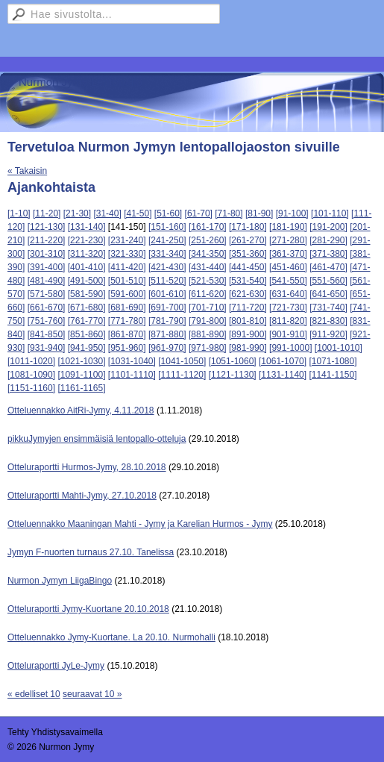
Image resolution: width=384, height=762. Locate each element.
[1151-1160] (31, 388)
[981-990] (248, 348)
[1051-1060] (232, 361)
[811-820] (288, 321)
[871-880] (167, 334)
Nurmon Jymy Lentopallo (80, 81)
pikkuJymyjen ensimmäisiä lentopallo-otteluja (96, 439)
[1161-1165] (81, 388)
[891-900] (248, 334)
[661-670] (47, 307)
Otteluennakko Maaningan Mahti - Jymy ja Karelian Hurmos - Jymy (139, 524)
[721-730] (288, 307)
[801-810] (248, 321)
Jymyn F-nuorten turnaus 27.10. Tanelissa (90, 552)
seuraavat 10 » (92, 694)
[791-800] (208, 321)
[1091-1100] (81, 374)
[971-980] (208, 348)
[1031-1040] (132, 361)
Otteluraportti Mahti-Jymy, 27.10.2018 (82, 495)
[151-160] (167, 227)
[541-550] (288, 280)
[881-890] (208, 334)
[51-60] (168, 213)
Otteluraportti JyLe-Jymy (55, 665)
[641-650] (328, 294)
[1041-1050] (182, 361)
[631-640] (288, 294)
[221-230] (87, 240)
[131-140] (87, 227)
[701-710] (208, 307)
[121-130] (47, 227)
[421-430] (167, 267)
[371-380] (328, 254)
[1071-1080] (332, 361)
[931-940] (47, 348)
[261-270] (248, 240)
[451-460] (288, 267)
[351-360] (248, 254)
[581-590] (87, 294)
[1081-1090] (31, 374)
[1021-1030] (81, 361)
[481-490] (47, 280)
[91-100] (292, 213)
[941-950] (87, 348)
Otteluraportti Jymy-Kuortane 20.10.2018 (88, 609)
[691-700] (167, 307)
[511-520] (167, 280)
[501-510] (127, 280)
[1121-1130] (232, 374)
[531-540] (248, 280)
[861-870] (127, 334)
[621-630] (248, 294)
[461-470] (328, 267)
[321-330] (127, 254)
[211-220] (47, 240)
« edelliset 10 (33, 694)
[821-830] (328, 321)
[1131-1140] (282, 374)
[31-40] (107, 213)
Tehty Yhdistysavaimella (55, 732)
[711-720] (248, 307)
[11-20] (46, 213)
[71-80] (228, 213)
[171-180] (248, 227)
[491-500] (87, 280)
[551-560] (328, 280)
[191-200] (328, 227)
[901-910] (288, 334)
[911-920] (328, 334)
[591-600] (127, 294)
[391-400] (47, 267)
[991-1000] (290, 348)
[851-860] (87, 334)
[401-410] (87, 267)
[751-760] (47, 321)
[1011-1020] (31, 361)
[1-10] (19, 213)
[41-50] (137, 213)
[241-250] (167, 240)
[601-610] (167, 294)
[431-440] (208, 267)
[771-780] (127, 321)
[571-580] (47, 294)
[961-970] (167, 348)
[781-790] (167, 321)
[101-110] (330, 213)
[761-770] (87, 321)
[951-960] (127, 348)
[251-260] (208, 240)
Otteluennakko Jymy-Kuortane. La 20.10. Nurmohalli (111, 637)
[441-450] (248, 267)
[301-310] (47, 254)
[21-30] (77, 213)
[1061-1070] (282, 361)
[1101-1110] (132, 374)
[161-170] (208, 227)
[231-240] (127, 240)
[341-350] (208, 254)
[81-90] (259, 213)
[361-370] (288, 254)
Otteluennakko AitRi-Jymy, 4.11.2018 (80, 410)
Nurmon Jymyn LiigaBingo (59, 580)
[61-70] (199, 213)
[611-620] (208, 294)
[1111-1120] (182, 374)
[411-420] (127, 267)
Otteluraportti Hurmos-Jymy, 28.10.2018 (86, 467)
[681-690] (127, 307)
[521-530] (208, 280)
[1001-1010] (338, 348)
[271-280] (288, 240)
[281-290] (328, 240)
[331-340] (167, 254)
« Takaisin (27, 171)
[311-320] (87, 254)
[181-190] (288, 227)
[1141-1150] (332, 374)
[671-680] (87, 307)
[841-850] (47, 334)
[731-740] (328, 307)
